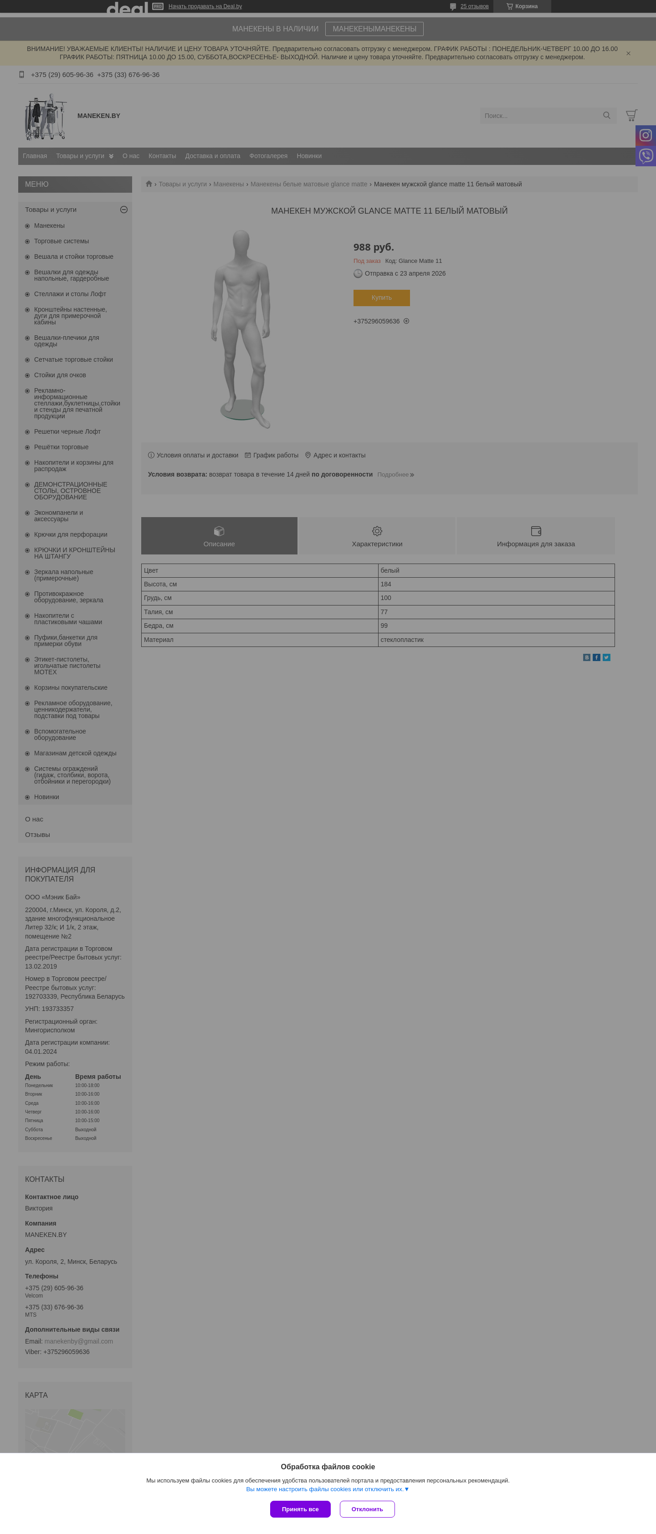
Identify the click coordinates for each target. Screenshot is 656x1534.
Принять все (300, 1509)
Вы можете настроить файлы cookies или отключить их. (325, 1489)
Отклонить (367, 1509)
